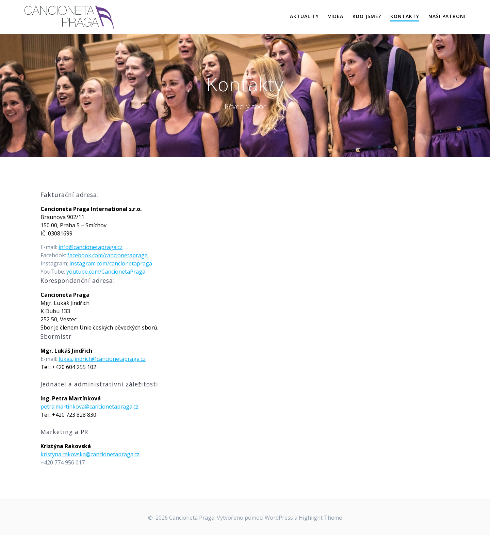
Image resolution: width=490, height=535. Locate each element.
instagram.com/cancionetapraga (110, 263)
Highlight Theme (320, 517)
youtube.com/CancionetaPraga (105, 271)
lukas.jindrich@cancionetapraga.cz (102, 359)
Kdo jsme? (367, 16)
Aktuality (304, 16)
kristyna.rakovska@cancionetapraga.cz (90, 454)
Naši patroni (447, 16)
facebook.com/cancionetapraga (107, 255)
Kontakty (404, 16)
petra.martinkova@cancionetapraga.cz (89, 406)
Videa (335, 16)
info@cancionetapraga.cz (90, 247)
